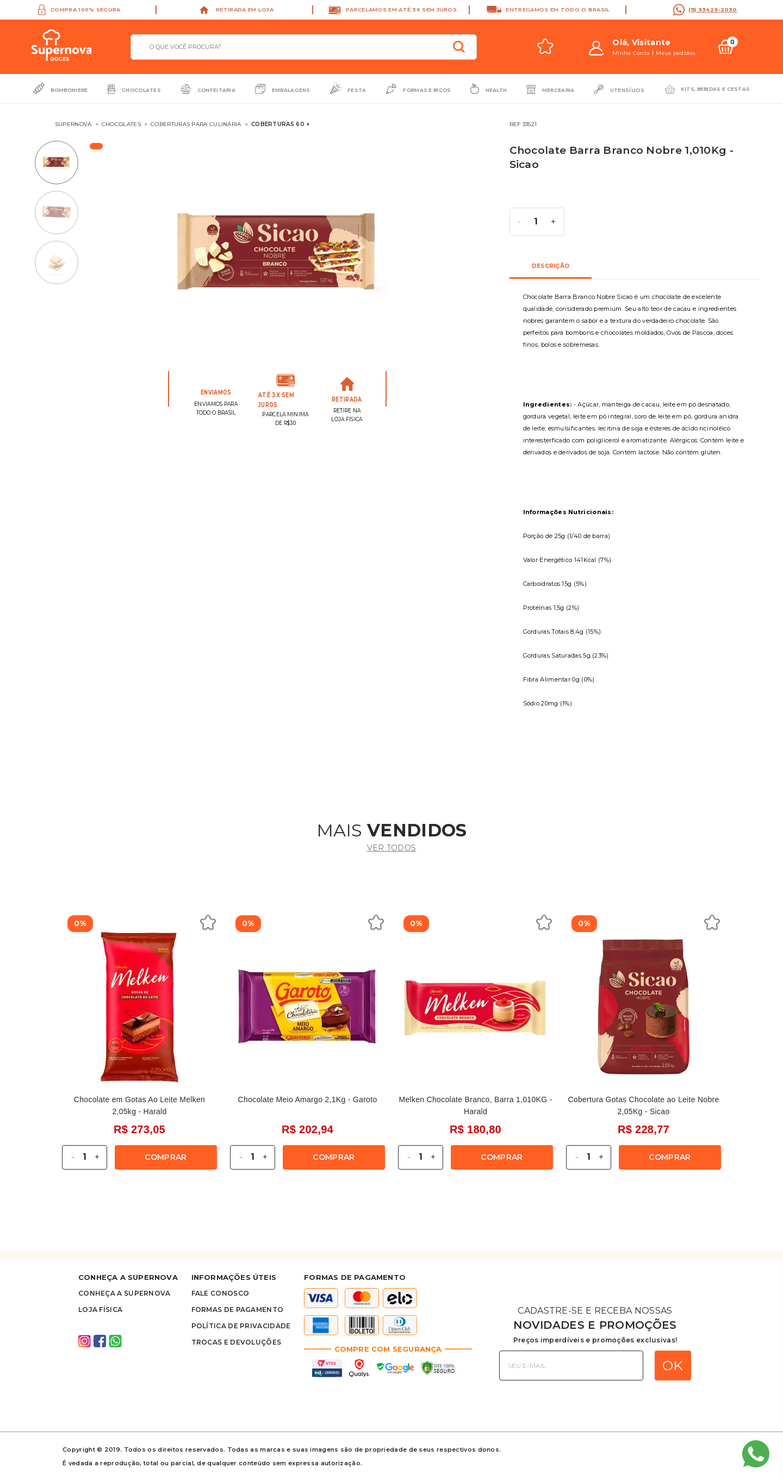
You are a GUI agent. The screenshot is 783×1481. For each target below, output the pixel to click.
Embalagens (291, 90)
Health (496, 90)
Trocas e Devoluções (236, 1342)
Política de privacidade (241, 1326)
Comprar (166, 1157)
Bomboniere (69, 90)
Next (484, 257)
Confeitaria (216, 90)
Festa (356, 90)
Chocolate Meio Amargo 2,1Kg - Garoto (307, 1099)
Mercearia (558, 90)
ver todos (392, 848)
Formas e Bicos (427, 90)
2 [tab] (59, 212)
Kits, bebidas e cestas (715, 89)
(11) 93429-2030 (712, 10)
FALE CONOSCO (220, 1293)
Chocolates (141, 90)
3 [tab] (59, 263)
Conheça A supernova (124, 1293)
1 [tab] (59, 162)
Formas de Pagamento (237, 1309)
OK (672, 1365)
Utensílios (627, 90)
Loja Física (100, 1309)
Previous (125, 257)
